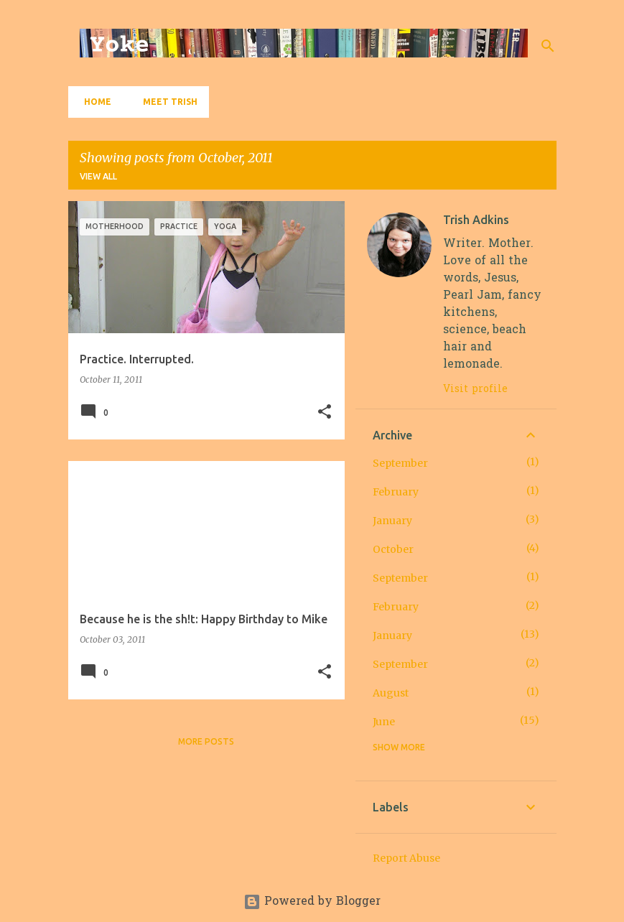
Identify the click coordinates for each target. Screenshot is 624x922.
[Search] (548, 46)
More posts (206, 741)
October (393, 549)
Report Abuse (406, 858)
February (396, 491)
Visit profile (475, 389)
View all (98, 176)
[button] (324, 412)
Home (93, 101)
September (400, 463)
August (391, 692)
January (392, 520)
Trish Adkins (476, 219)
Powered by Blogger (312, 902)
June (384, 721)
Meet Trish (166, 101)
